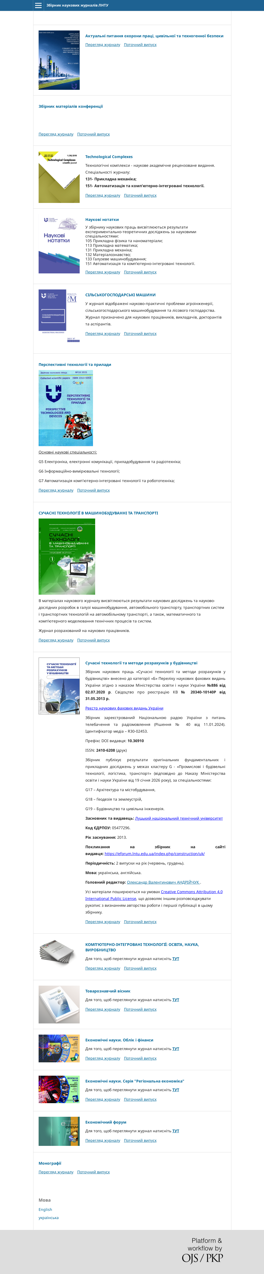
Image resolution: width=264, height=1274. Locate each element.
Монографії (50, 1163)
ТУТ (175, 958)
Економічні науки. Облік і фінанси (119, 1039)
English (45, 1209)
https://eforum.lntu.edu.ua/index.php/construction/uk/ (155, 853)
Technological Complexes (109, 156)
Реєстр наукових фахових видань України (124, 708)
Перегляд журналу (102, 44)
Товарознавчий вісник (108, 991)
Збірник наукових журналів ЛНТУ (77, 5)
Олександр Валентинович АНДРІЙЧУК (163, 882)
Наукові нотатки (102, 219)
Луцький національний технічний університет (179, 818)
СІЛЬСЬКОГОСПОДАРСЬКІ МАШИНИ (120, 294)
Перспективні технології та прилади (75, 364)
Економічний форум (105, 1122)
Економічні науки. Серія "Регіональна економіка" (134, 1081)
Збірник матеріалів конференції (71, 106)
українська (49, 1217)
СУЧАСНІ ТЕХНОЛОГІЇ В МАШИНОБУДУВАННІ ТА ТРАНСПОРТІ (98, 513)
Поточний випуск (140, 44)
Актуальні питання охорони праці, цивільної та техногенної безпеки (154, 35)
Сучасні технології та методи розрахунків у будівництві (141, 662)
